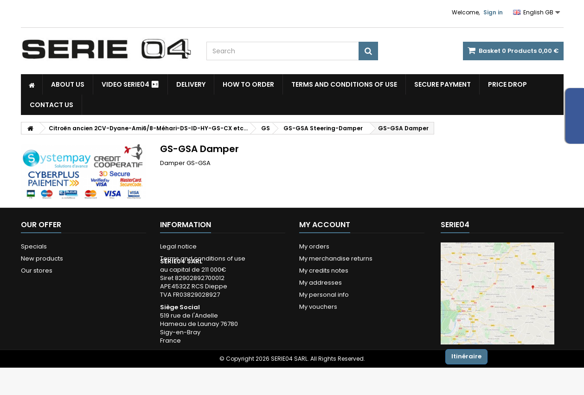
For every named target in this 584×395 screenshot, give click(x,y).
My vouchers (318, 306)
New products (42, 258)
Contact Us (51, 104)
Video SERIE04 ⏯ (130, 84)
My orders (314, 246)
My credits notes (323, 270)
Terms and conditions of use (344, 84)
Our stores (36, 270)
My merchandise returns (335, 258)
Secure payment (442, 84)
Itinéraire (466, 356)
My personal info (324, 294)
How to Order (248, 84)
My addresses (320, 282)
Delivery (190, 84)
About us (67, 84)
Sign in (493, 12)
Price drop (507, 84)
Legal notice (178, 246)
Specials (34, 246)
